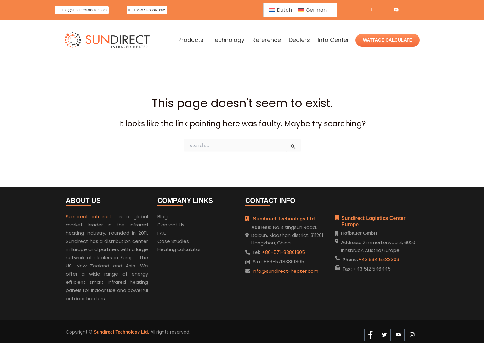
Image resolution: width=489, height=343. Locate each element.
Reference (266, 40)
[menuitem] (280, 10)
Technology (227, 40)
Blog (162, 215)
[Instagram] (408, 10)
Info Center (333, 40)
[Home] (107, 40)
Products (190, 40)
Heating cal (170, 248)
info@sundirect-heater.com (285, 269)
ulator (194, 248)
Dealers (299, 40)
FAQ (162, 231)
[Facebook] (371, 10)
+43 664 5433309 (378, 259)
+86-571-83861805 (283, 251)
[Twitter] (383, 10)
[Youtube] (396, 10)
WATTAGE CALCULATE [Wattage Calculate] (387, 40)
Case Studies (173, 240)
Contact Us (171, 223)
